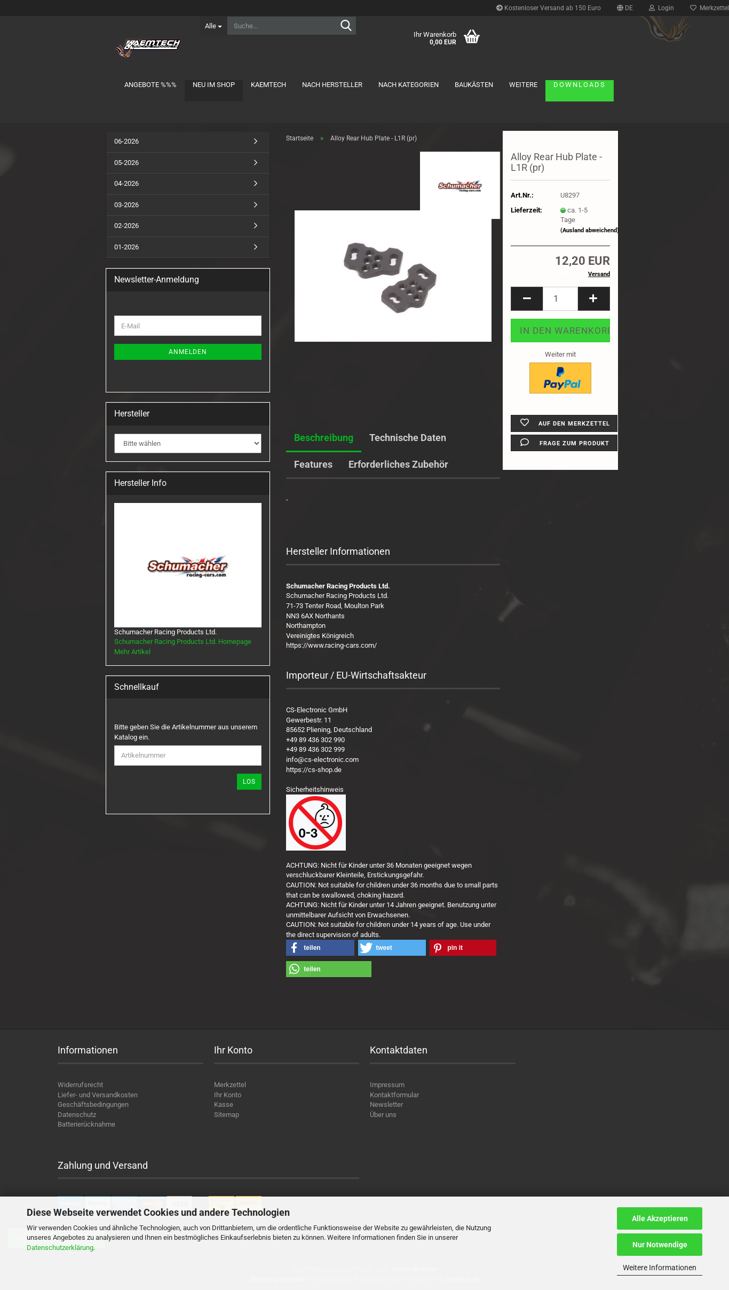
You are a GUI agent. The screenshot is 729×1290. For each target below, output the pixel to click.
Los (249, 781)
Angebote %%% (150, 85)
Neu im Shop (214, 85)
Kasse (223, 1104)
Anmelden (188, 352)
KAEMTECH (268, 85)
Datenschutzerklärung (60, 1248)
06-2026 (126, 141)
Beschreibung (323, 437)
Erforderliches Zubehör (398, 464)
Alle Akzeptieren (660, 1218)
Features (313, 464)
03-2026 (126, 205)
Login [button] (661, 8)
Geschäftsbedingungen (93, 1104)
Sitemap (226, 1115)
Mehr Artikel (132, 652)
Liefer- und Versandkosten (98, 1095)
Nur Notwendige (659, 1244)
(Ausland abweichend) (589, 230)
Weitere (523, 85)
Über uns (383, 1115)
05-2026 (126, 163)
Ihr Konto (227, 1095)
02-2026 (126, 226)
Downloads (579, 85)
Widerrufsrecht (80, 1085)
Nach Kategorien (408, 85)
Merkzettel (230, 1085)
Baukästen (474, 85)
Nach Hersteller (332, 85)
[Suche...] (213, 25)
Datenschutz (77, 1115)
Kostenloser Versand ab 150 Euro (548, 8)
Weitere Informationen (659, 1267)
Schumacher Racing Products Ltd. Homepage (182, 642)
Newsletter (386, 1104)
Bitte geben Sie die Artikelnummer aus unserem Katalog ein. (185, 732)
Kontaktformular (394, 1095)
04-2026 (126, 183)
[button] (625, 8)
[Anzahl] (560, 299)
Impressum (387, 1085)
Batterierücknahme (86, 1124)
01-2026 (126, 247)
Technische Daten (407, 437)
